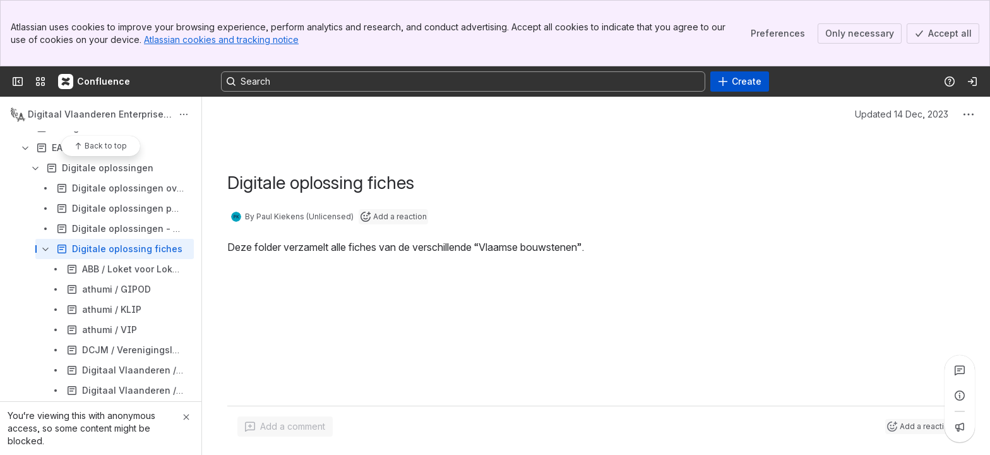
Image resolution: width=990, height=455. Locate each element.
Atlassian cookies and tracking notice (221, 39)
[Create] (739, 81)
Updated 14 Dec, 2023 (901, 114)
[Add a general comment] (285, 426)
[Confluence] (95, 81)
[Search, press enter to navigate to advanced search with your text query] (463, 81)
